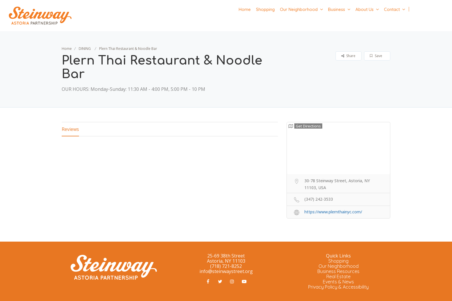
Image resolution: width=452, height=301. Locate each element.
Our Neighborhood (299, 9)
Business (336, 9)
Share (348, 55)
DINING (85, 48)
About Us (364, 9)
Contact (392, 9)
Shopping (265, 9)
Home (245, 9)
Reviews (70, 129)
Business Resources (338, 271)
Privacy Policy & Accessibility (338, 287)
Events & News (338, 282)
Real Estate (338, 276)
